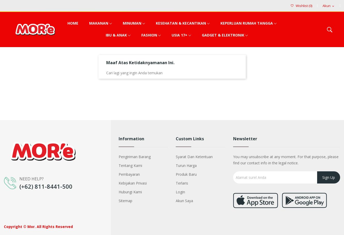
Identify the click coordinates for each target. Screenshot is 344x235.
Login (180, 191)
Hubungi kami (130, 191)
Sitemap (125, 200)
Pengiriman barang (135, 156)
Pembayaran (129, 174)
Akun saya (184, 200)
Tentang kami (130, 165)
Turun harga (186, 165)
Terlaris (182, 183)
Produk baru (186, 174)
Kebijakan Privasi (133, 183)
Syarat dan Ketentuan (194, 156)
